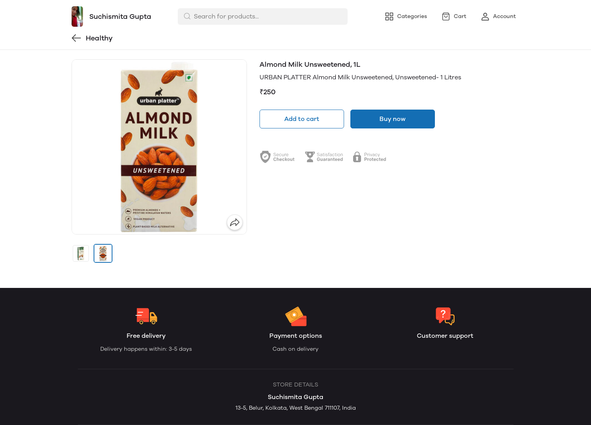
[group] (159, 147)
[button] (81, 253)
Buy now (392, 119)
